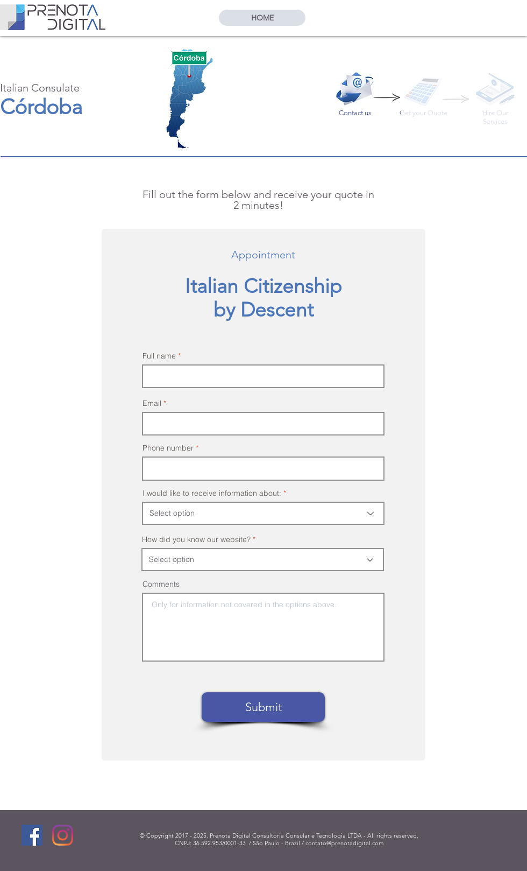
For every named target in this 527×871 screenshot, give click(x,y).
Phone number (168, 448)
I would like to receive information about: (212, 493)
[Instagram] (62, 835)
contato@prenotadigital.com (344, 843)
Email (152, 403)
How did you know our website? (196, 539)
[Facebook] (32, 835)
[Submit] (263, 707)
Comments (161, 584)
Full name (159, 356)
